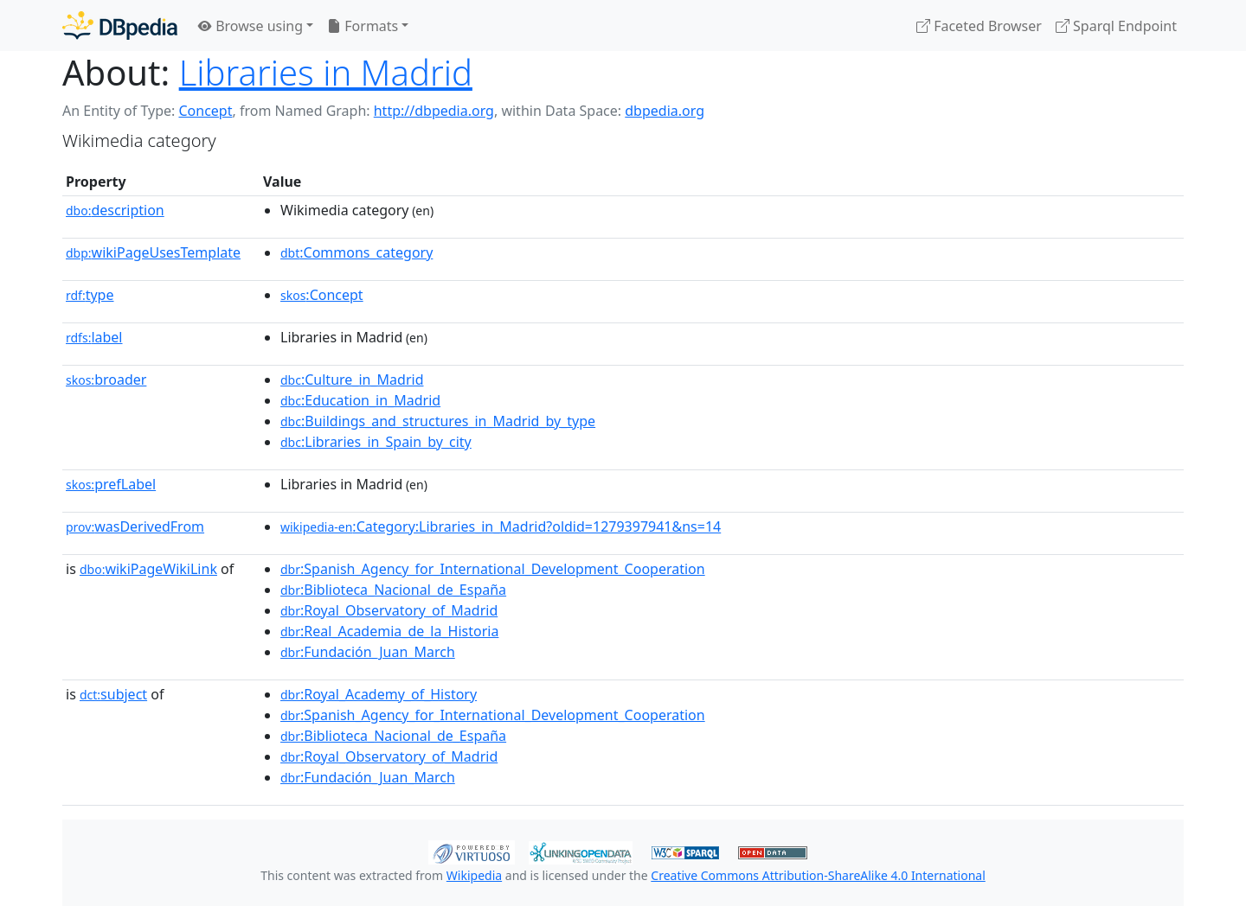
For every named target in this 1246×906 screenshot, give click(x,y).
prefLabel (111, 484)
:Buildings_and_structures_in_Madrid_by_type (437, 421)
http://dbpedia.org (434, 110)
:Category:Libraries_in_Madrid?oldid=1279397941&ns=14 (500, 526)
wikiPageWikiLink (148, 568)
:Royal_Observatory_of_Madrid (389, 610)
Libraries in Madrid (325, 72)
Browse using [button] (250, 25)
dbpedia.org (664, 110)
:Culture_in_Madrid (351, 379)
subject (113, 694)
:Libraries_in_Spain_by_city (376, 441)
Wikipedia (474, 875)
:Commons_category (356, 252)
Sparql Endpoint (1116, 25)
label (94, 337)
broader (106, 379)
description (115, 210)
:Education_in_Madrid (360, 400)
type (90, 294)
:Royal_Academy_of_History (378, 694)
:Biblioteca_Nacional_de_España (393, 589)
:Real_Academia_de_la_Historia (389, 631)
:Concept (321, 294)
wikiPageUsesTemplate (153, 252)
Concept (205, 110)
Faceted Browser (979, 25)
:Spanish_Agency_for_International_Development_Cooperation (492, 568)
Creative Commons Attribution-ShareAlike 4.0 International (818, 875)
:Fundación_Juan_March (367, 651)
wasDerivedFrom (135, 526)
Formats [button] (362, 25)
